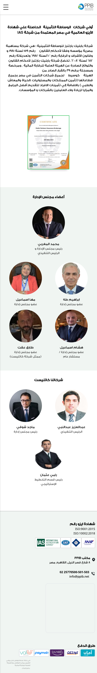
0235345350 (26, 668)
